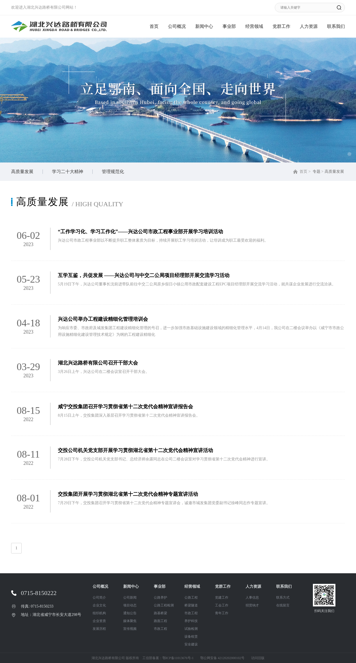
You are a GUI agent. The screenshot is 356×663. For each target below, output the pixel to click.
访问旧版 (257, 658)
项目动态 (130, 605)
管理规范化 (113, 171)
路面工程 (160, 621)
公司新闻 (130, 597)
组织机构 (99, 613)
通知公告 (130, 613)
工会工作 (221, 605)
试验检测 (191, 629)
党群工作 (281, 26)
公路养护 (160, 597)
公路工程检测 (164, 605)
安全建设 (191, 644)
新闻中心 (204, 26)
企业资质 (99, 621)
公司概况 (177, 26)
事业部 (229, 26)
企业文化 (99, 605)
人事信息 (252, 597)
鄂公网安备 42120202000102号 (222, 658)
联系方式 (283, 597)
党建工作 (221, 597)
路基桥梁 (160, 613)
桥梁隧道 (191, 605)
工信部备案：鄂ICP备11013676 (164, 658)
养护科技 (191, 621)
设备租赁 (191, 636)
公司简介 (99, 597)
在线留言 (283, 605)
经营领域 (254, 26)
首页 (154, 26)
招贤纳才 (252, 605)
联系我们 (336, 26)
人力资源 (309, 26)
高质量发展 (22, 171)
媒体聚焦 (130, 621)
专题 (316, 171)
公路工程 (191, 597)
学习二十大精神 (67, 171)
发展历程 (99, 629)
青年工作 (221, 613)
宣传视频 (130, 629)
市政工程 (160, 629)
